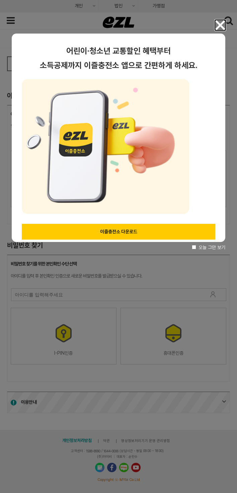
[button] (220, 25)
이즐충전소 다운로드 (118, 231)
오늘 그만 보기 (208, 247)
